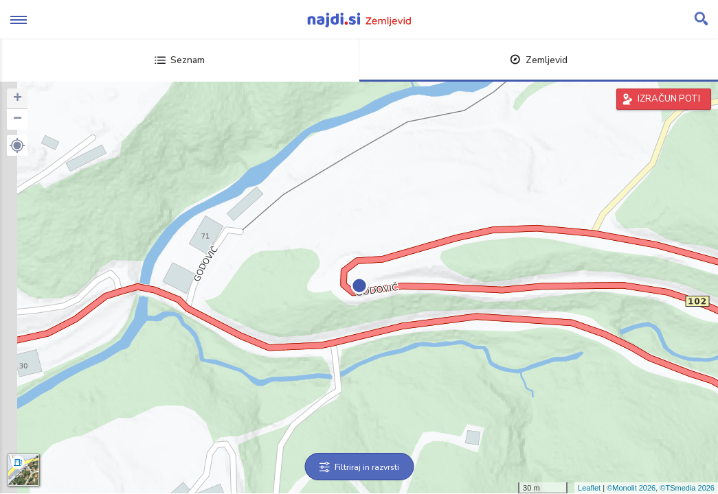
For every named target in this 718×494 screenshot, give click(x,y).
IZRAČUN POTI (669, 99)
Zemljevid (539, 60)
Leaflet (589, 488)
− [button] (17, 119)
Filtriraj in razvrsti (359, 467)
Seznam (180, 60)
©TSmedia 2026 (687, 488)
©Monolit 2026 (631, 488)
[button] (17, 145)
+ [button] (17, 99)
